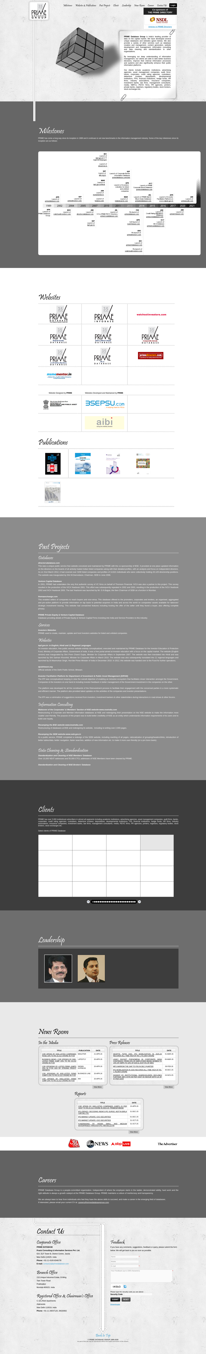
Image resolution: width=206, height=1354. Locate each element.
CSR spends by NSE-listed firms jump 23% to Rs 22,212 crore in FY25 (59, 1080)
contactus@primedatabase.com (56, 1264)
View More (98, 1087)
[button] (93, 902)
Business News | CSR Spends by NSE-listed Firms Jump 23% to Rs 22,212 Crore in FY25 (59, 1061)
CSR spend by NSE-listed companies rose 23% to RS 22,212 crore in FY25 (59, 1055)
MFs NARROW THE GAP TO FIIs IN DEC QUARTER (133, 1066)
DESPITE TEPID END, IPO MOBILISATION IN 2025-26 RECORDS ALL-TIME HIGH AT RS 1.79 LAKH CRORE (137, 1055)
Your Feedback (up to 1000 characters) (141, 1275)
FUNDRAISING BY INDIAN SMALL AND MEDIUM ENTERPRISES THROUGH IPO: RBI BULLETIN (102, 1124)
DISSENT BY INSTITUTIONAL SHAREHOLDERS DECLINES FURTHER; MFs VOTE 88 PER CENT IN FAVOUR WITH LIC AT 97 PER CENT (137, 1077)
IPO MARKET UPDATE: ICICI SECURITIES (94, 1117)
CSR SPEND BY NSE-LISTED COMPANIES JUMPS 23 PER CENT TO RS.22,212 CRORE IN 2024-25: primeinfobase (102, 1107)
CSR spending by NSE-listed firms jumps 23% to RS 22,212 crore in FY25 (59, 1074)
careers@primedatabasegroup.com (93, 1202)
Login (173, 5)
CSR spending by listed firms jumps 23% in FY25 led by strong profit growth (59, 1068)
